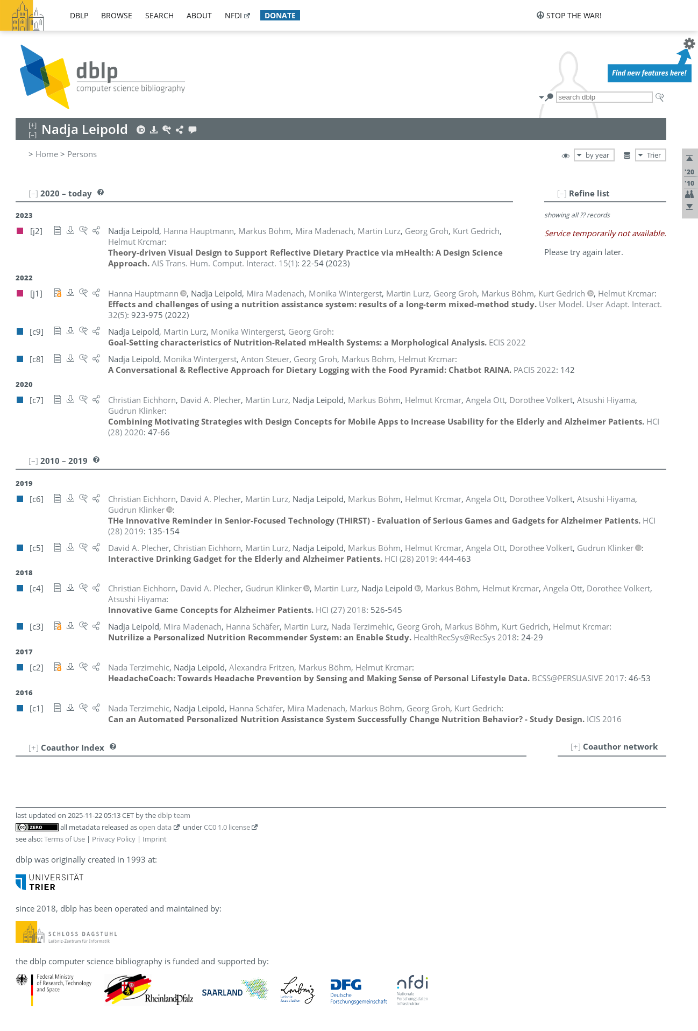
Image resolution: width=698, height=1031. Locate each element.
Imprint (155, 839)
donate (280, 15)
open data (155, 827)
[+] (576, 746)
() (224, 263)
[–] (562, 193)
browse (116, 15)
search (159, 15)
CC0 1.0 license (227, 827)
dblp (79, 15)
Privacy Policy (114, 839)
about (199, 15)
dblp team (174, 815)
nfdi (233, 15)
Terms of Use (64, 839)
